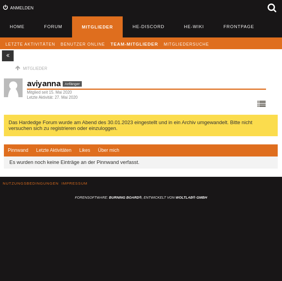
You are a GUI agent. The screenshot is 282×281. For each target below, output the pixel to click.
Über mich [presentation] (108, 150)
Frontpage (239, 26)
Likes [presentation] (84, 150)
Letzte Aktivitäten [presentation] (54, 150)
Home (17, 26)
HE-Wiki (194, 26)
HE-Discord (148, 26)
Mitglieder (97, 27)
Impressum (75, 183)
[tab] (18, 150)
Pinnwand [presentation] (18, 150)
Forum (53, 26)
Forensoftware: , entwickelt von (141, 197)
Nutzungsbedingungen (31, 183)
